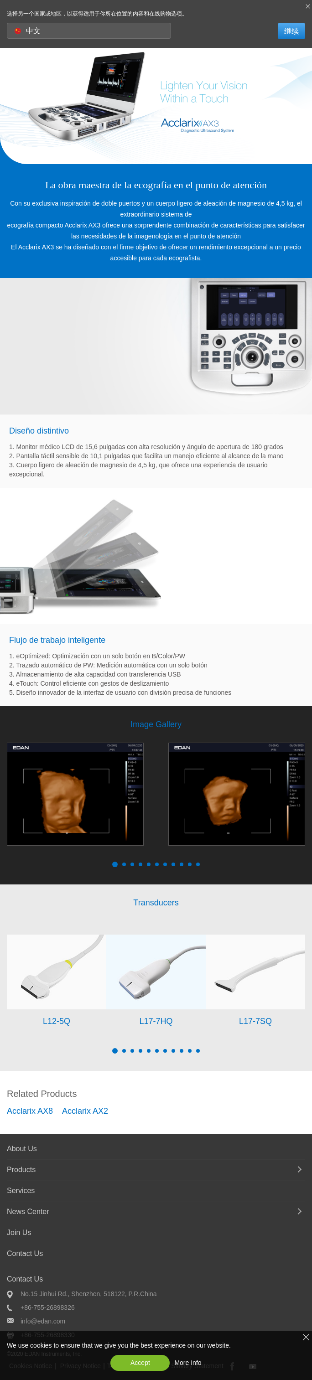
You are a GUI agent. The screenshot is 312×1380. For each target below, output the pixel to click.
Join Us (19, 1232)
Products (21, 1169)
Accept (140, 1362)
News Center (28, 1211)
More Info (187, 1362)
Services (21, 1190)
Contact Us (25, 1253)
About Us (22, 1149)
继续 (291, 31)
